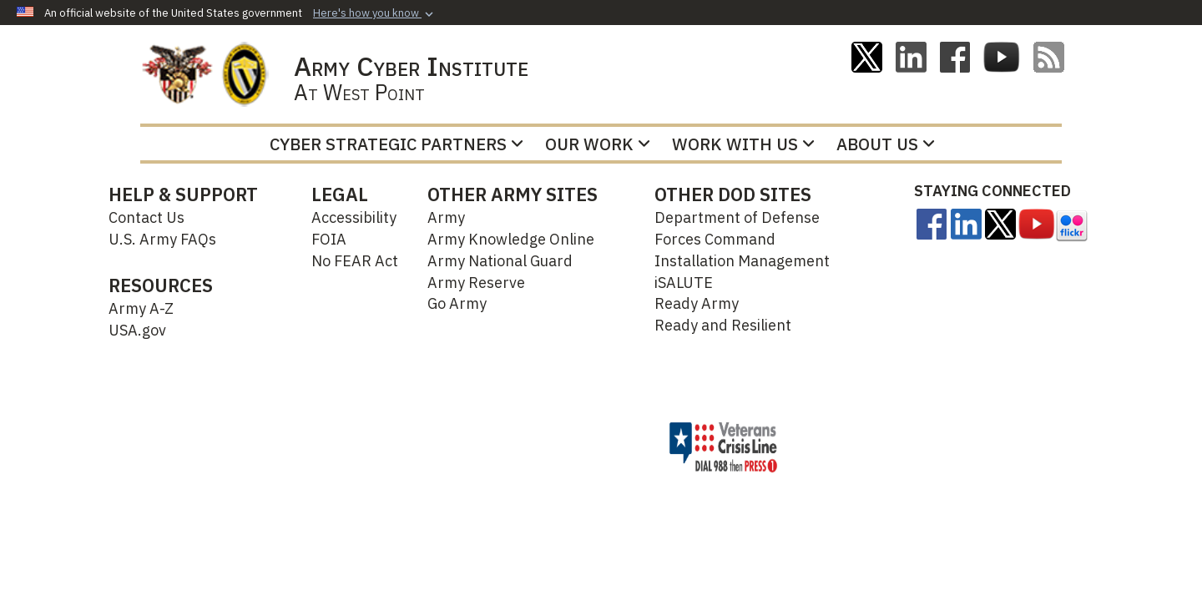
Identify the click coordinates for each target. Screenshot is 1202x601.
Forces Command (714, 239)
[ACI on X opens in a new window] (866, 56)
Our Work (597, 144)
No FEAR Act (354, 260)
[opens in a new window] (932, 222)
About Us (885, 144)
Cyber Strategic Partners (396, 144)
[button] (375, 13)
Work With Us (743, 144)
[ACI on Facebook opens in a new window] (955, 56)
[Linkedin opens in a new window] (911, 56)
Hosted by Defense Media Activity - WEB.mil (521, 446)
